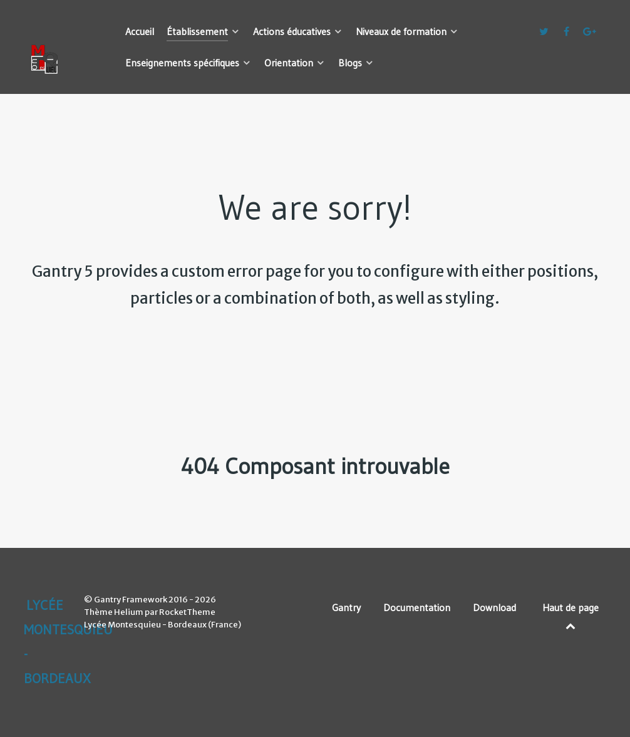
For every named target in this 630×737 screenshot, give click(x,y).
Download (494, 607)
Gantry (346, 607)
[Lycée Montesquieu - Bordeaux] (59, 31)
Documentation (416, 607)
